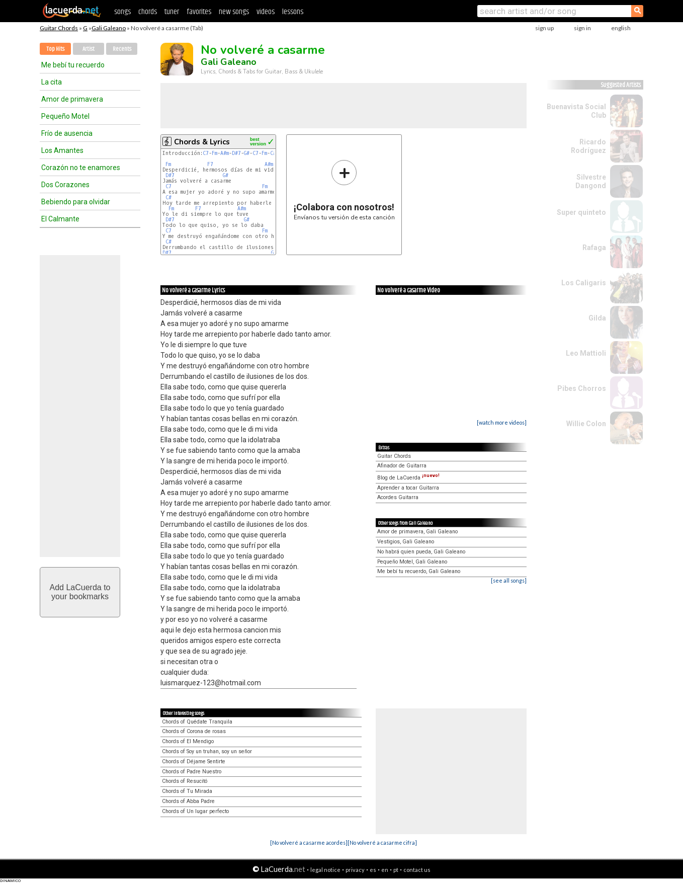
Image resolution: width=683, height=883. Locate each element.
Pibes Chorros (581, 388)
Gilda (597, 318)
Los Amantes (62, 150)
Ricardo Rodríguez (588, 146)
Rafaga (594, 248)
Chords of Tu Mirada (187, 791)
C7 (206, 153)
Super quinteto (581, 212)
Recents (122, 49)
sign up (544, 28)
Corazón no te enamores (80, 168)
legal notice (325, 869)
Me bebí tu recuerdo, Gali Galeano (418, 571)
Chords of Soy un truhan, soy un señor (207, 751)
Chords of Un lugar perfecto (195, 811)
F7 (210, 164)
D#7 (236, 153)
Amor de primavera (72, 99)
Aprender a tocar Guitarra (408, 488)
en (384, 869)
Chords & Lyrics (202, 142)
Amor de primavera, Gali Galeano (417, 531)
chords (147, 12)
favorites (199, 12)
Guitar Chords (59, 28)
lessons (292, 12)
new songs (234, 12)
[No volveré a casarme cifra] (382, 842)
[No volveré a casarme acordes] (309, 842)
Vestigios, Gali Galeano (405, 541)
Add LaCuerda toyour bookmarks (80, 592)
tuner (171, 12)
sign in (582, 28)
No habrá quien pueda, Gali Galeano (421, 551)
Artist (88, 49)
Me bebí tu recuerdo (73, 65)
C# (273, 153)
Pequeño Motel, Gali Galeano (412, 561)
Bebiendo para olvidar (75, 202)
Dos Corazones (65, 185)
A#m (224, 153)
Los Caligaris (583, 283)
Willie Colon (586, 424)
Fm (214, 153)
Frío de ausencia (67, 133)
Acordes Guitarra (397, 497)
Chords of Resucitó (184, 781)
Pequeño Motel (65, 116)
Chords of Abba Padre (188, 801)
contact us (417, 869)
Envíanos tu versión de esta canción (344, 189)
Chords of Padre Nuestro (191, 771)
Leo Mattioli (586, 353)
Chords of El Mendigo (188, 741)
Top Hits (55, 49)
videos (266, 12)
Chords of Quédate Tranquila (197, 721)
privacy (355, 869)
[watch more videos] (502, 422)
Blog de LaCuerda (408, 477)
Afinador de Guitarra (401, 465)
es (373, 869)
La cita (51, 82)
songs (122, 12)
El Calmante (60, 219)
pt (395, 869)
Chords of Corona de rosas (194, 731)
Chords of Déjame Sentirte (193, 761)
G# (246, 153)
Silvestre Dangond (590, 181)
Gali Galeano (109, 28)
